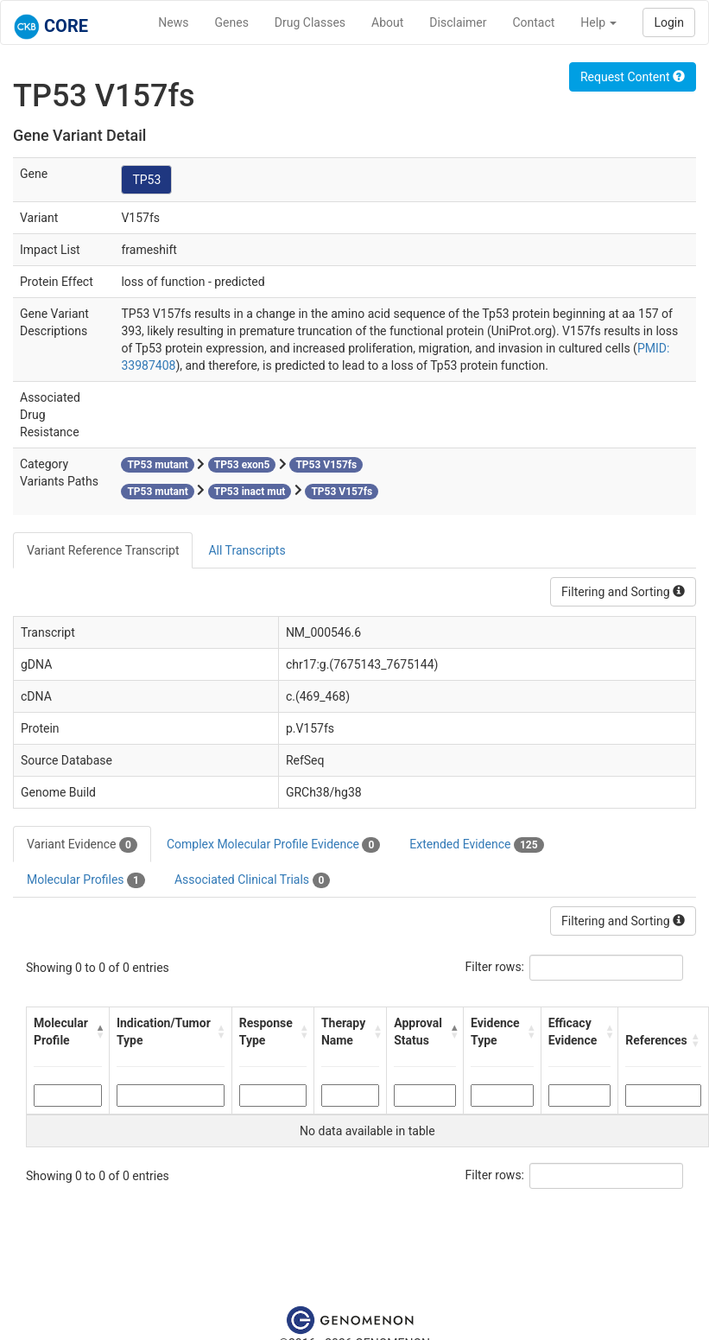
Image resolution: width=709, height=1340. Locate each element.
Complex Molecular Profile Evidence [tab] (273, 845)
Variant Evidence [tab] (82, 845)
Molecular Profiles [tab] (86, 880)
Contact (533, 22)
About (387, 22)
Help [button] (598, 22)
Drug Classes (310, 22)
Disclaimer (457, 22)
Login (669, 22)
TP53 (146, 180)
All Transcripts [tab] (246, 550)
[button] (98, 1031)
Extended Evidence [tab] (476, 845)
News (173, 22)
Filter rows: (495, 967)
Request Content (632, 77)
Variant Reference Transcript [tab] (103, 550)
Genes (232, 22)
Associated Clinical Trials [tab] (252, 880)
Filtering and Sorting (623, 592)
